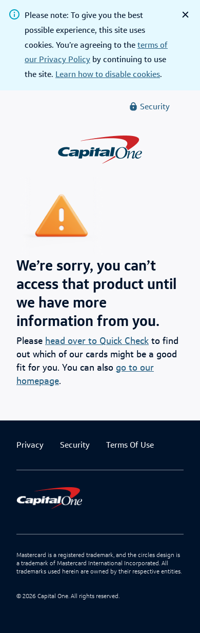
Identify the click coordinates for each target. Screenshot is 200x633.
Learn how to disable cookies (107, 74)
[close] (185, 14)
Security (75, 444)
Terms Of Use (130, 444)
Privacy (30, 444)
